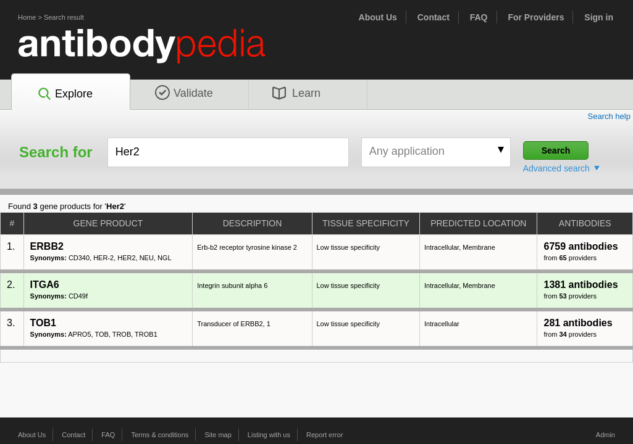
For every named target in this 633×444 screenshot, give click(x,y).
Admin (605, 434)
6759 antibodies (580, 246)
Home (27, 17)
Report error (324, 434)
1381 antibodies (580, 284)
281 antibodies (577, 323)
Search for (56, 152)
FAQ (479, 17)
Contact (433, 17)
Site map (217, 434)
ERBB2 (47, 246)
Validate (184, 93)
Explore (64, 94)
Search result (64, 17)
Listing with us (269, 434)
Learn (296, 93)
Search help (609, 116)
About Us (378, 17)
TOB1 (43, 323)
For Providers (536, 17)
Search (556, 150)
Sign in (598, 17)
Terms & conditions (159, 434)
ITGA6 (44, 284)
